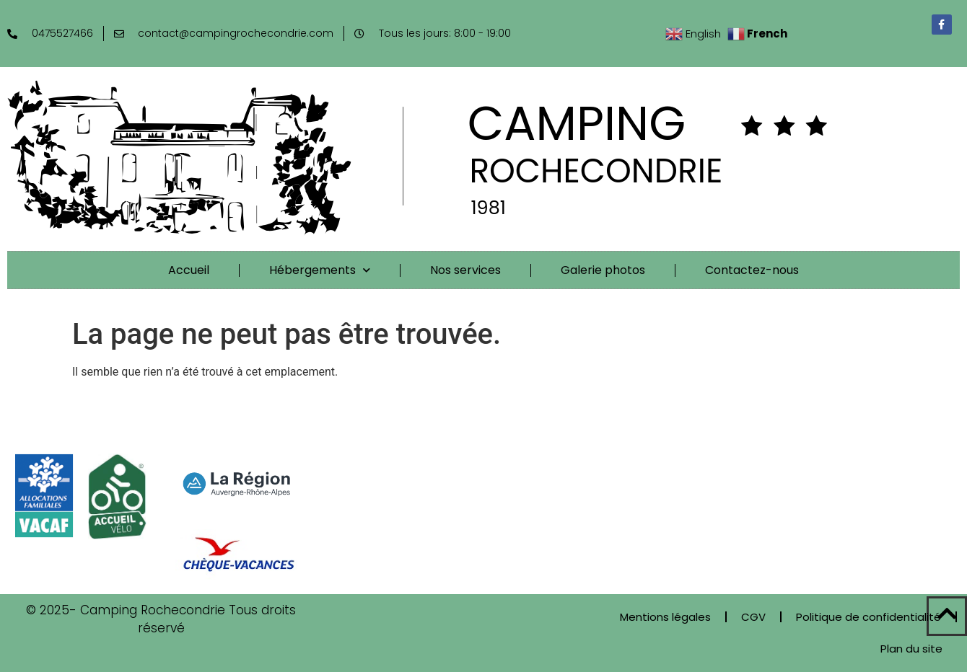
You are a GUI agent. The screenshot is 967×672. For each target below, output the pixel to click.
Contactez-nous (752, 270)
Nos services (465, 270)
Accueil (188, 270)
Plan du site (911, 648)
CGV (753, 616)
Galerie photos (603, 270)
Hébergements (319, 270)
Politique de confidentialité (868, 616)
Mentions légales (665, 616)
